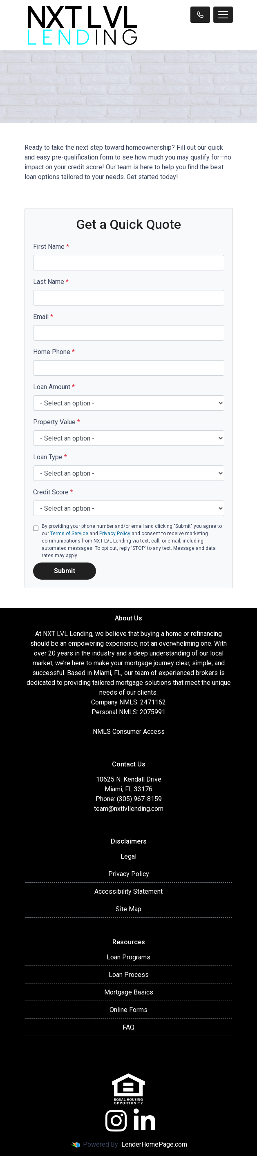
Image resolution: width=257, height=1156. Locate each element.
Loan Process (129, 975)
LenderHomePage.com (154, 1144)
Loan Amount (54, 387)
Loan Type (50, 457)
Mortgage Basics (128, 992)
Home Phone (54, 352)
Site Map (128, 909)
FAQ (128, 1027)
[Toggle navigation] (223, 15)
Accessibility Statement (128, 891)
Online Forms (128, 1010)
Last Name (51, 282)
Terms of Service (69, 533)
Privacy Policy (114, 533)
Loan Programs (128, 957)
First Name (51, 246)
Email (43, 317)
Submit (64, 571)
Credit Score (53, 492)
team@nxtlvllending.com (128, 809)
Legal (128, 856)
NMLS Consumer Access (129, 731)
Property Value (56, 422)
